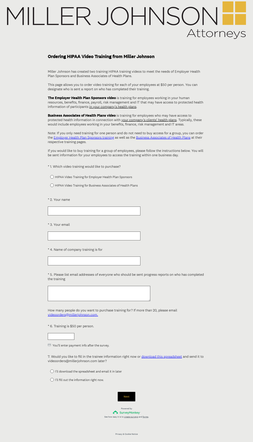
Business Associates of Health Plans (163, 137)
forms (145, 416)
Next (126, 395)
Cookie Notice (131, 433)
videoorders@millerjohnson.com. (73, 314)
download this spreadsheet (161, 355)
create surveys (131, 416)
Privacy (118, 433)
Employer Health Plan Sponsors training (84, 137)
